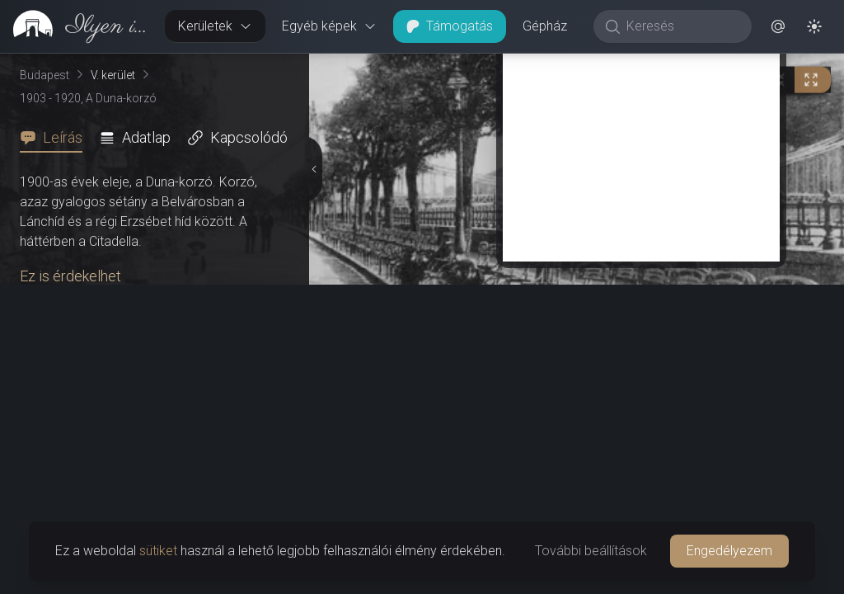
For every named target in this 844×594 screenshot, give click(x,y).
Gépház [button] (545, 26)
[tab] (56, 138)
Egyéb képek (329, 26)
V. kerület (113, 75)
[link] (76, 26)
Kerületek (215, 26)
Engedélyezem (729, 551)
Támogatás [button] (449, 26)
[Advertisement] (641, 146)
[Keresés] (681, 26)
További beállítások (591, 551)
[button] (778, 26)
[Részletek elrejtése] (312, 169)
